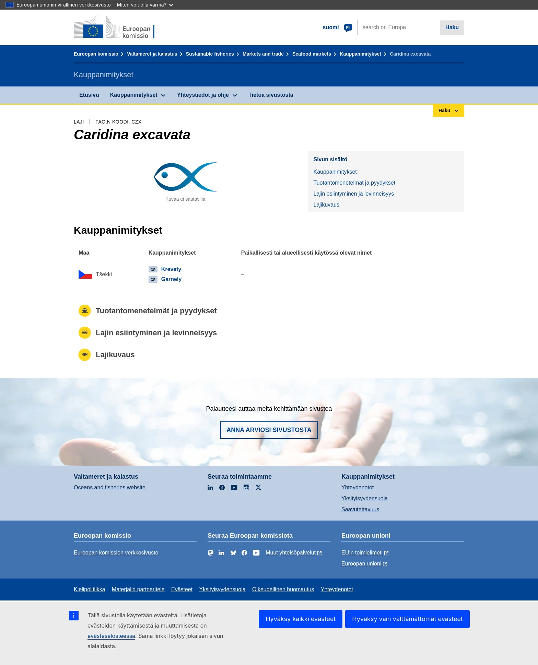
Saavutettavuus (360, 509)
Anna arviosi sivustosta (269, 430)
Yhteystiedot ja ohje (203, 95)
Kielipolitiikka (89, 589)
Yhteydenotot (357, 487)
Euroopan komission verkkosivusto (116, 553)
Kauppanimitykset (360, 54)
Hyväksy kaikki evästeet (301, 618)
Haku (452, 27)
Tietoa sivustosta (270, 95)
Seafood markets (311, 54)
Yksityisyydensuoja (364, 498)
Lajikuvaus (326, 205)
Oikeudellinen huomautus (283, 589)
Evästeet (181, 589)
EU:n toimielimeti (362, 553)
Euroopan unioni (361, 564)
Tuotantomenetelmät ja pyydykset (354, 183)
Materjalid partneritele (138, 589)
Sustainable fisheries (210, 54)
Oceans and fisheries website (109, 487)
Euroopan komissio (96, 54)
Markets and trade (263, 54)
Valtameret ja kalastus (152, 54)
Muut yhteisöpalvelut (291, 553)
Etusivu (89, 95)
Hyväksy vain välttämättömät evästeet (407, 618)
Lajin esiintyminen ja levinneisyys (353, 194)
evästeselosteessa (111, 635)
